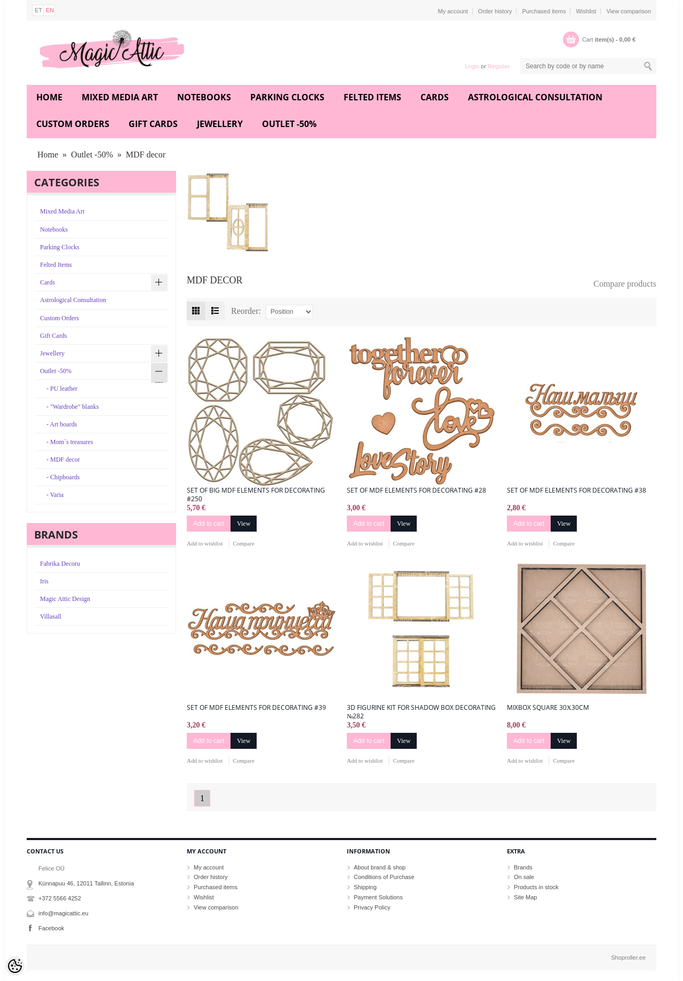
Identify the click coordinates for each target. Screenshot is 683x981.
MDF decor (145, 154)
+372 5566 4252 (59, 898)
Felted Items (372, 97)
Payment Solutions (378, 897)
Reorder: (246, 310)
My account (453, 11)
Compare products (624, 283)
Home (49, 97)
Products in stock (536, 887)
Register (499, 66)
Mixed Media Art (120, 97)
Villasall (50, 616)
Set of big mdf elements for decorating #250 (256, 494)
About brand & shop (380, 867)
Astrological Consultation (535, 97)
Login (472, 66)
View (243, 523)
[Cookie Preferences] (15, 966)
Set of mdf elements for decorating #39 (256, 707)
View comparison (628, 11)
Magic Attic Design (65, 599)
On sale (524, 877)
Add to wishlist (205, 543)
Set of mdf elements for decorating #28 (416, 490)
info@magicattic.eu (63, 913)
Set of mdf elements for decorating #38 (576, 490)
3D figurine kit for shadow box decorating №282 (421, 712)
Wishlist (586, 11)
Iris (44, 581)
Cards (434, 97)
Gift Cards (153, 124)
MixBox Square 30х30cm (548, 707)
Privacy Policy (372, 907)
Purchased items (544, 11)
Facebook (51, 928)
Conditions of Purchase (384, 877)
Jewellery (220, 124)
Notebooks (204, 97)
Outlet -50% (289, 124)
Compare (243, 543)
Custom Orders (72, 124)
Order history (495, 11)
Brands (523, 867)
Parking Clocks (287, 97)
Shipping (365, 887)
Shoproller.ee (628, 957)
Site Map (525, 897)
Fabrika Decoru (60, 563)
